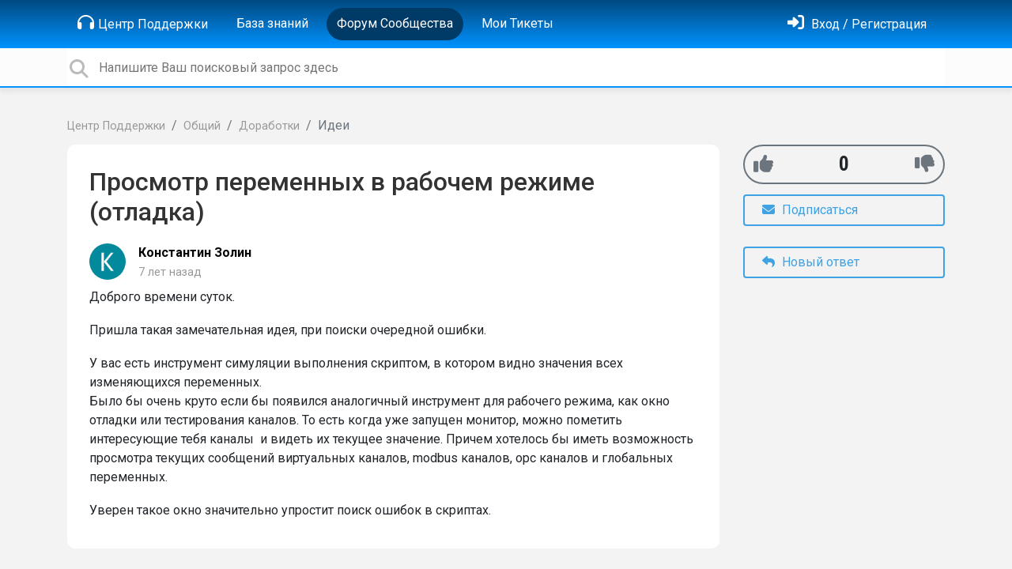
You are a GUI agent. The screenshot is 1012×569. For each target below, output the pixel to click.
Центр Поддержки (142, 23)
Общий (202, 126)
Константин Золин (194, 252)
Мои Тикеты (517, 23)
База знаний (272, 23)
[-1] (925, 164)
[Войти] (857, 24)
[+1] (763, 164)
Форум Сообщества (395, 23)
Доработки (269, 126)
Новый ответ (810, 261)
